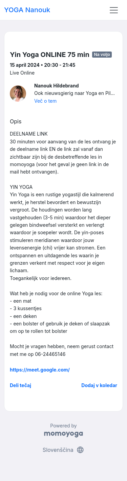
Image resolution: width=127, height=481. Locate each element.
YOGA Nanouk (27, 10)
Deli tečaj (20, 385)
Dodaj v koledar (99, 385)
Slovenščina (63, 450)
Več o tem (45, 101)
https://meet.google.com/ (40, 370)
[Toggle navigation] (114, 10)
